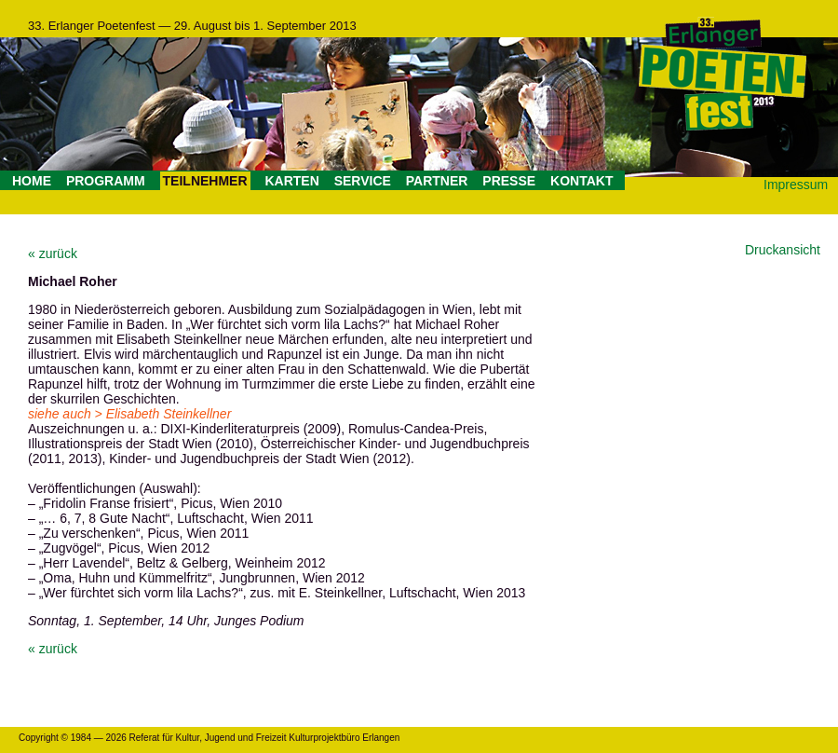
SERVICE (362, 180)
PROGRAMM (105, 180)
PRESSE (508, 180)
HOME (31, 180)
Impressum (796, 184)
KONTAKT (581, 180)
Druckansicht (782, 249)
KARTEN (291, 180)
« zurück (52, 253)
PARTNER (437, 180)
